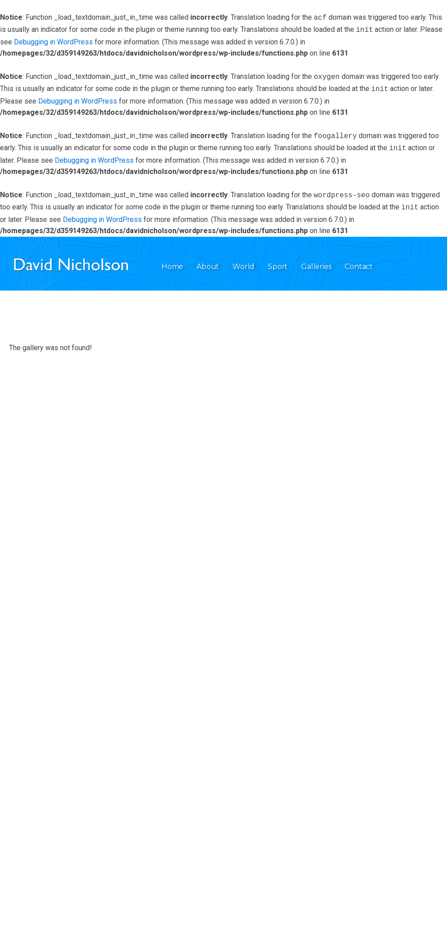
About (208, 259)
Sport (278, 259)
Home (172, 259)
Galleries (316, 259)
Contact (359, 259)
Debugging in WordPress (53, 40)
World (243, 259)
